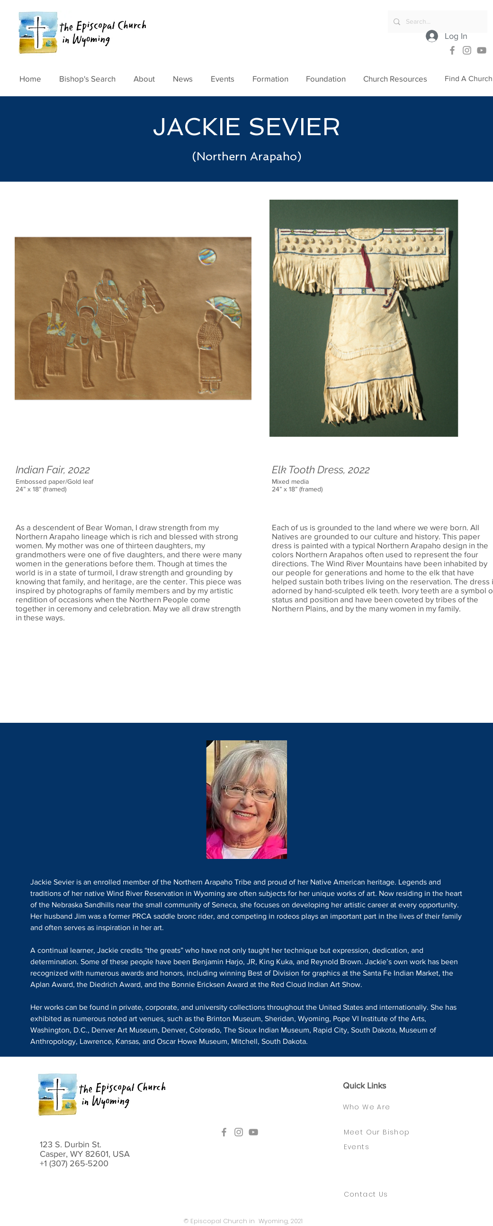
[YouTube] (481, 50)
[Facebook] (452, 50)
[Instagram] (467, 50)
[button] (148, 79)
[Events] (359, 1146)
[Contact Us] (372, 1194)
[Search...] (436, 21)
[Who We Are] (376, 1107)
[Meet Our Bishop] (383, 1132)
